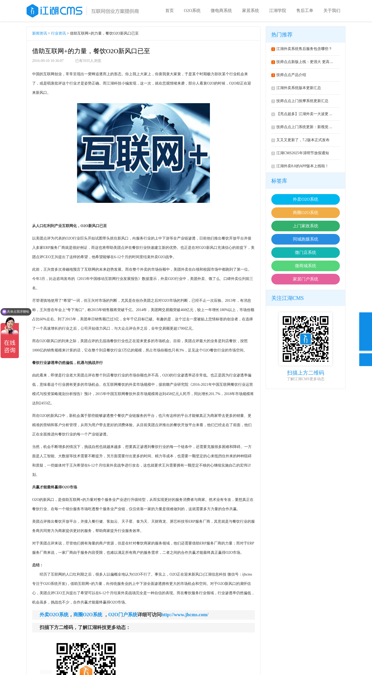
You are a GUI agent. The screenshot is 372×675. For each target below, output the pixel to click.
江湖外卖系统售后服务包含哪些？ (301, 49)
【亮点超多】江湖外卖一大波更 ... (301, 114)
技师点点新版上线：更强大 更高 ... (302, 62)
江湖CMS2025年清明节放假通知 (300, 153)
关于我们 (331, 10)
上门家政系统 (305, 226)
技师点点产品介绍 (288, 75)
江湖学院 (277, 10)
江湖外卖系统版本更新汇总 (296, 88)
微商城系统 (305, 265)
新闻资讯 (39, 33)
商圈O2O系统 (305, 212)
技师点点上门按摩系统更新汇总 (299, 101)
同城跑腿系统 (305, 239)
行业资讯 (58, 33)
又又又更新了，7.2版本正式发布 (300, 140)
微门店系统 (305, 252)
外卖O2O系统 (305, 199)
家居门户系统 (305, 279)
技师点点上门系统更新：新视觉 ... (301, 127)
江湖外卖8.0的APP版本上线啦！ (300, 166)
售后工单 (304, 10)
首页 (169, 10)
